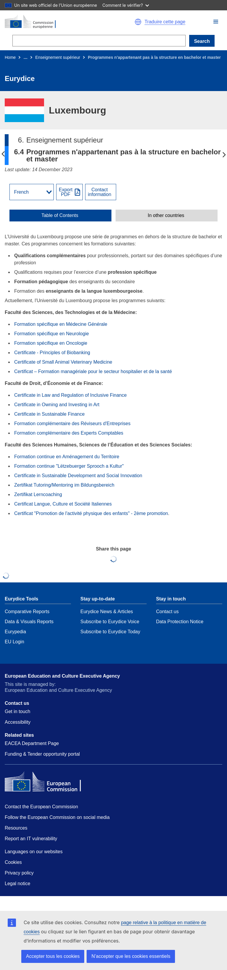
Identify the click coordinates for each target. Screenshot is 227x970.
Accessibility (17, 722)
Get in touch (17, 711)
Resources (16, 827)
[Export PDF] (69, 192)
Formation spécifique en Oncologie (50, 343)
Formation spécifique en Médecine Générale (60, 324)
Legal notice (17, 883)
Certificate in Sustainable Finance (49, 414)
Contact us (167, 611)
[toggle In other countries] (167, 215)
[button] (216, 21)
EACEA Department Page (32, 743)
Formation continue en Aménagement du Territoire (66, 456)
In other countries (166, 215)
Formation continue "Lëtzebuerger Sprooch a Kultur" (69, 466)
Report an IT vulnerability (31, 838)
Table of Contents (59, 215)
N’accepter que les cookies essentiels (130, 956)
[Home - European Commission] (56, 22)
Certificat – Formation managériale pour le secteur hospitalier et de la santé (93, 371)
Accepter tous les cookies (53, 956)
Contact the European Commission (41, 806)
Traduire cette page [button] (165, 22)
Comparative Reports (27, 611)
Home (10, 57)
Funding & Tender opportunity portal (42, 754)
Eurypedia (15, 631)
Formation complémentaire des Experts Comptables (68, 432)
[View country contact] (100, 192)
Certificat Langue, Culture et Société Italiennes (63, 503)
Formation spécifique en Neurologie (51, 333)
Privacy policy (19, 872)
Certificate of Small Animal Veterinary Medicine (63, 362)
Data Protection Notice (179, 621)
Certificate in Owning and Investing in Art (56, 404)
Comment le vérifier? (125, 5)
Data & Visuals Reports (29, 621)
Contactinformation (99, 192)
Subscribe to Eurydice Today (110, 631)
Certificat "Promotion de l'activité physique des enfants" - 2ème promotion (91, 513)
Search (202, 41)
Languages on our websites (34, 851)
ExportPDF (65, 192)
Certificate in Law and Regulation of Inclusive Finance (70, 395)
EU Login (14, 641)
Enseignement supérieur (57, 57)
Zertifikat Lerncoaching (38, 494)
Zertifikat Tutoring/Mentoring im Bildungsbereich (64, 485)
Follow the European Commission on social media (57, 817)
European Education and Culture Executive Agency (62, 675)
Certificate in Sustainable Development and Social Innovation (78, 475)
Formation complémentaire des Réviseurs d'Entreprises (72, 423)
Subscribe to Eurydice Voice (109, 621)
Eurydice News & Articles (106, 611)
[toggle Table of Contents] (60, 215)
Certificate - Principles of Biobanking (52, 352)
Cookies (13, 862)
